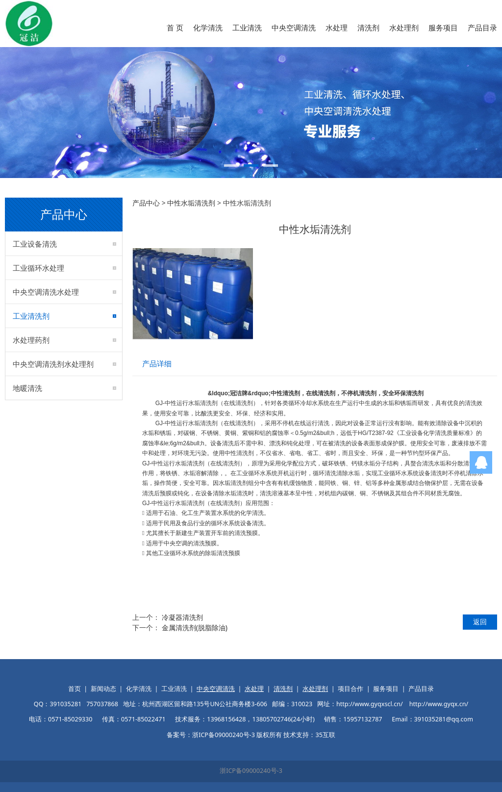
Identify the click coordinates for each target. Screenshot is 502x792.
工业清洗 (247, 27)
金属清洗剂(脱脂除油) (194, 627)
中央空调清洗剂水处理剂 (53, 364)
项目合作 (350, 689)
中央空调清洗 (294, 27)
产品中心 (146, 202)
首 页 (175, 27)
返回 (480, 621)
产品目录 (482, 27)
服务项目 (443, 27)
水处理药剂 (31, 340)
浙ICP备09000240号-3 (251, 770)
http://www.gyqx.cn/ (438, 704)
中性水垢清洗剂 (191, 202)
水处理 (337, 27)
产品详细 (157, 363)
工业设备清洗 (35, 244)
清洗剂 (368, 27)
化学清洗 (208, 27)
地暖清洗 (27, 388)
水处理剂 (404, 27)
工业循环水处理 (38, 268)
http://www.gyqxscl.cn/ (369, 704)
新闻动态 (103, 689)
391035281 (65, 704)
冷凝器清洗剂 (182, 617)
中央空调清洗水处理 (46, 292)
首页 (74, 689)
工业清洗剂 (31, 316)
